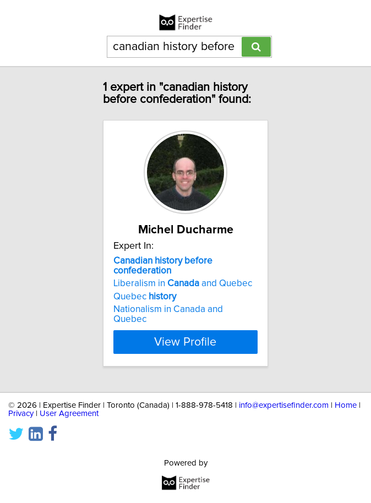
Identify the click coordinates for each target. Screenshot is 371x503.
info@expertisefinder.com (284, 405)
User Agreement (69, 413)
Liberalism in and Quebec (182, 283)
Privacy (21, 413)
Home (346, 405)
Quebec (144, 297)
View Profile (185, 342)
